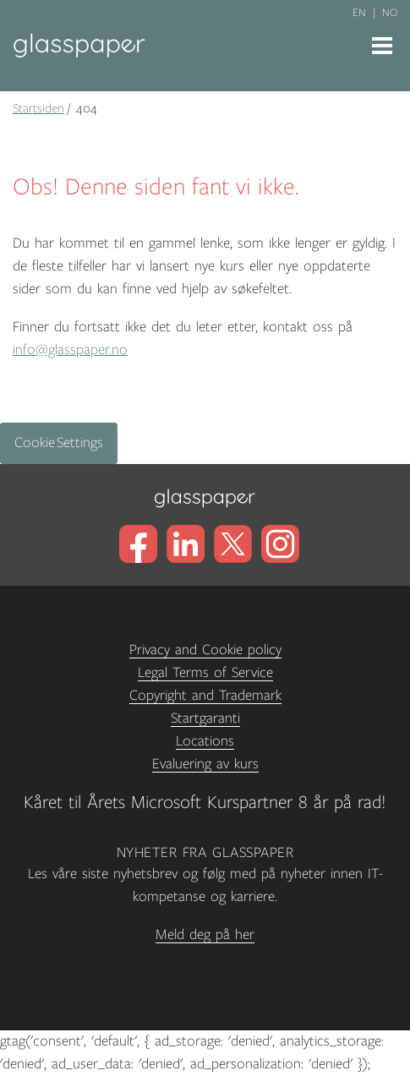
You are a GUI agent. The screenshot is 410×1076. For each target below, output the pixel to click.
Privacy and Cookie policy (205, 650)
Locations (205, 741)
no (389, 13)
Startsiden (38, 108)
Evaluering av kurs (205, 764)
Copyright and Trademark (205, 695)
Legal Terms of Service (205, 672)
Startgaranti (205, 718)
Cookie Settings (58, 443)
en (359, 13)
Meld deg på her (205, 934)
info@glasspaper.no (70, 350)
